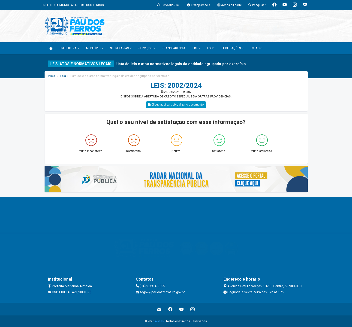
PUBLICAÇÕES (233, 48)
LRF (196, 48)
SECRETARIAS (121, 48)
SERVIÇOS (146, 48)
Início (51, 76)
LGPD (210, 48)
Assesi (159, 321)
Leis (63, 76)
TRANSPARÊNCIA (173, 48)
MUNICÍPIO (94, 48)
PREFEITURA (69, 48)
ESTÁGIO (257, 48)
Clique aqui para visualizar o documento (176, 104)
